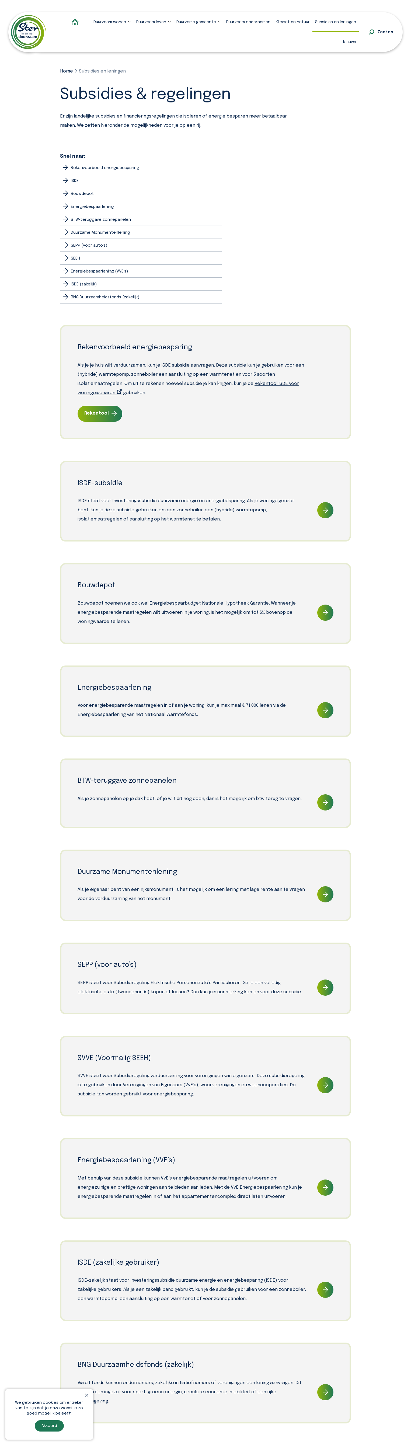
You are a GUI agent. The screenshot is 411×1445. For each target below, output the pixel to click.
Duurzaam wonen (109, 22)
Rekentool (96, 413)
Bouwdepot (82, 194)
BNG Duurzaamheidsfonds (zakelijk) (105, 297)
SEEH (75, 258)
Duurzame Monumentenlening (100, 232)
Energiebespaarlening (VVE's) (99, 271)
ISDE (75, 181)
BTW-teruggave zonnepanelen (101, 220)
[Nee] (86, 1395)
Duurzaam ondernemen (248, 22)
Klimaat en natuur (293, 22)
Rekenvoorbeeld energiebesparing (105, 168)
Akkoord (49, 1426)
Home (66, 71)
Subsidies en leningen (335, 22)
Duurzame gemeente (196, 22)
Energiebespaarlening (92, 207)
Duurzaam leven (151, 22)
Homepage (75, 22)
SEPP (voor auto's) (89, 245)
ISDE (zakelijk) (84, 284)
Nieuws (349, 42)
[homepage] (28, 32)
